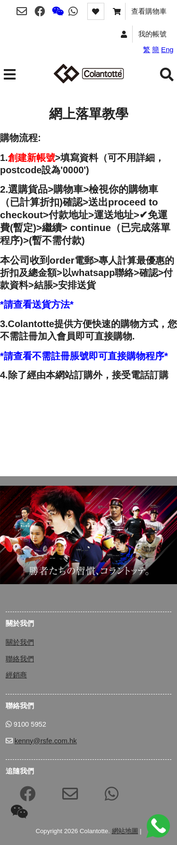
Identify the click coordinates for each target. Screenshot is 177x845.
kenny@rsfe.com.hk (46, 741)
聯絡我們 (20, 659)
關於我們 (20, 642)
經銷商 (16, 675)
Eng (167, 49)
